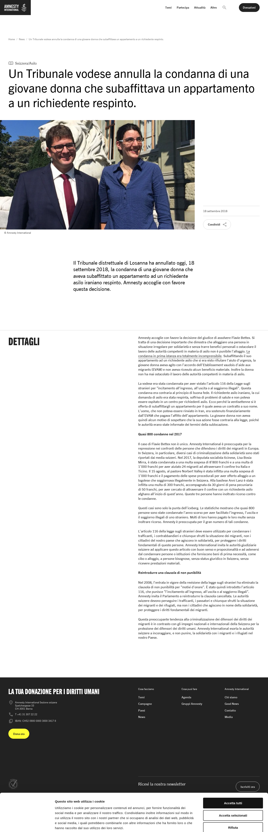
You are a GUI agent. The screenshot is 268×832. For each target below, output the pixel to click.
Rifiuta (233, 805)
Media (229, 717)
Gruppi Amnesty (192, 703)
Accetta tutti (233, 781)
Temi (168, 7)
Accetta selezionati (233, 793)
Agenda (186, 697)
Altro (213, 7)
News (22, 39)
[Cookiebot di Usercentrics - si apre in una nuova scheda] (27, 824)
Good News (232, 703)
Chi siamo (231, 697)
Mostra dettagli (220, 824)
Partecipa (183, 7)
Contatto (230, 710)
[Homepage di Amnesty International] (15, 10)
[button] (224, 7)
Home (11, 39)
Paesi (141, 710)
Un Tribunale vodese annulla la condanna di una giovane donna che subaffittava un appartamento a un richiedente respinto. (96, 39)
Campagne (145, 703)
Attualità (199, 7)
